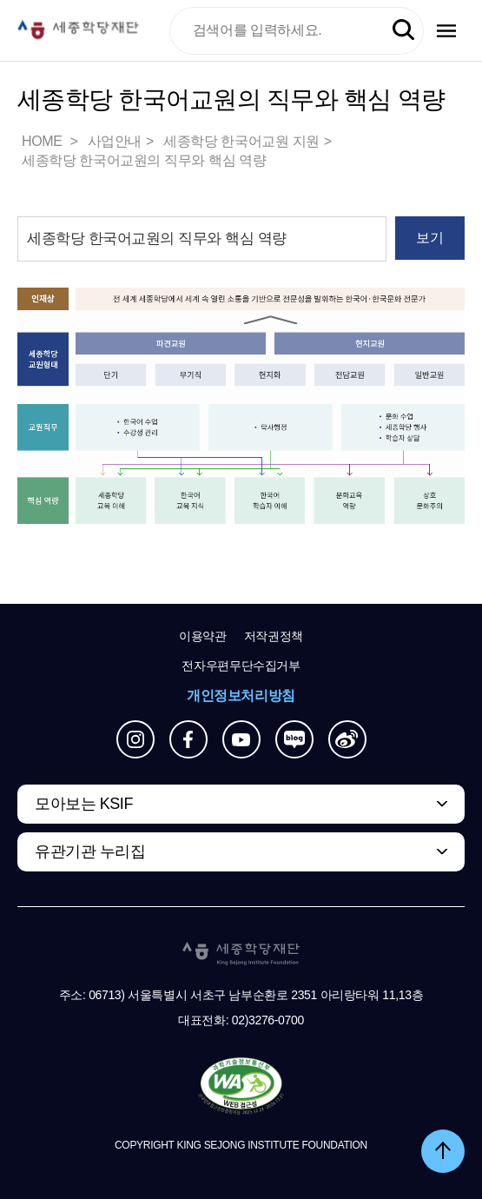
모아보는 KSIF (84, 803)
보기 (429, 237)
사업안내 (115, 141)
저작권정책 (273, 636)
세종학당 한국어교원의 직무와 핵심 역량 (144, 160)
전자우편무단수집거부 (241, 665)
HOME (43, 141)
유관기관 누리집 (90, 851)
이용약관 (203, 636)
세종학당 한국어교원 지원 (241, 141)
